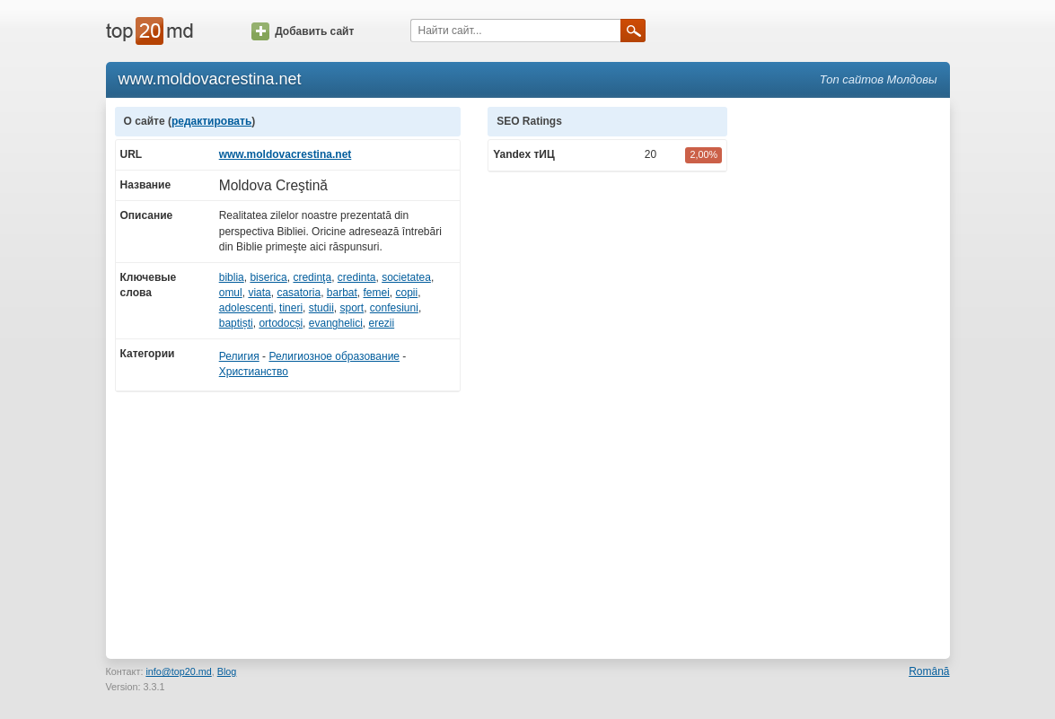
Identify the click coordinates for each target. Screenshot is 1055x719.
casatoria (299, 292)
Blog (227, 671)
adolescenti (246, 308)
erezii (382, 323)
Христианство (253, 371)
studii (321, 308)
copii (407, 292)
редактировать (211, 121)
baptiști (236, 323)
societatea (406, 277)
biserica (268, 277)
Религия (239, 356)
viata (259, 292)
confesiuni (394, 308)
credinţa (312, 277)
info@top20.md (178, 671)
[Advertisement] (847, 376)
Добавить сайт (302, 31)
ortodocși (281, 323)
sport (351, 308)
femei (377, 292)
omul (230, 292)
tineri (291, 308)
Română (929, 671)
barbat (342, 292)
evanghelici (336, 323)
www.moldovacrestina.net (285, 154)
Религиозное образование (334, 356)
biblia (231, 277)
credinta (357, 277)
